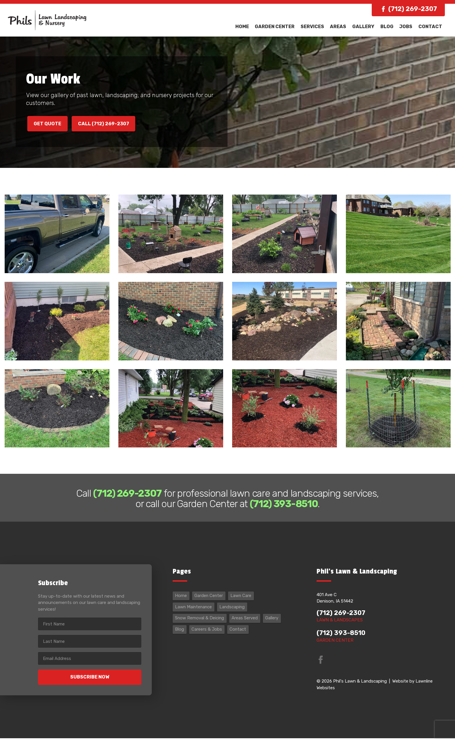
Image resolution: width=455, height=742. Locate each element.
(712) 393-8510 (342, 637)
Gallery (366, 26)
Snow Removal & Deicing (200, 623)
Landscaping (234, 611)
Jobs (406, 26)
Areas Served (246, 623)
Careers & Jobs (207, 634)
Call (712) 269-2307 (107, 124)
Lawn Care (243, 600)
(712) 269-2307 (412, 9)
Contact (431, 26)
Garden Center (279, 26)
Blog (388, 26)
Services (316, 26)
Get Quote (48, 124)
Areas (341, 26)
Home (247, 26)
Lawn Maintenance (194, 611)
